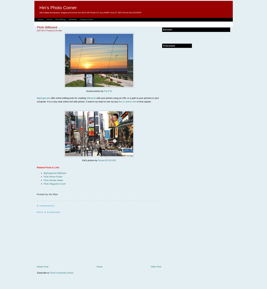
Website (73, 19)
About (49, 19)
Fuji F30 (108, 91)
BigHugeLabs (43, 98)
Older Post (156, 266)
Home (41, 19)
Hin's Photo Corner (58, 7)
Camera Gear (86, 19)
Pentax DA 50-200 (107, 160)
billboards (91, 98)
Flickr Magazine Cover (55, 184)
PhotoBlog (60, 19)
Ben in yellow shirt (127, 101)
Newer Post (42, 266)
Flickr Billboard (47, 27)
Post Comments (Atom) (61, 273)
